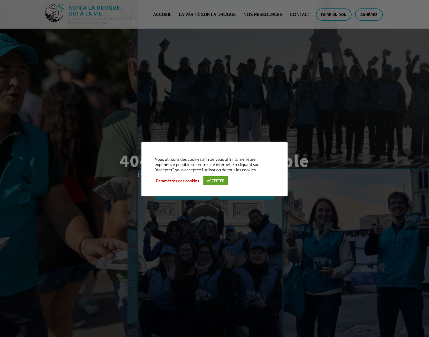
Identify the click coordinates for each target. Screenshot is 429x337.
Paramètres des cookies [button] (177, 181)
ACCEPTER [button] (215, 180)
